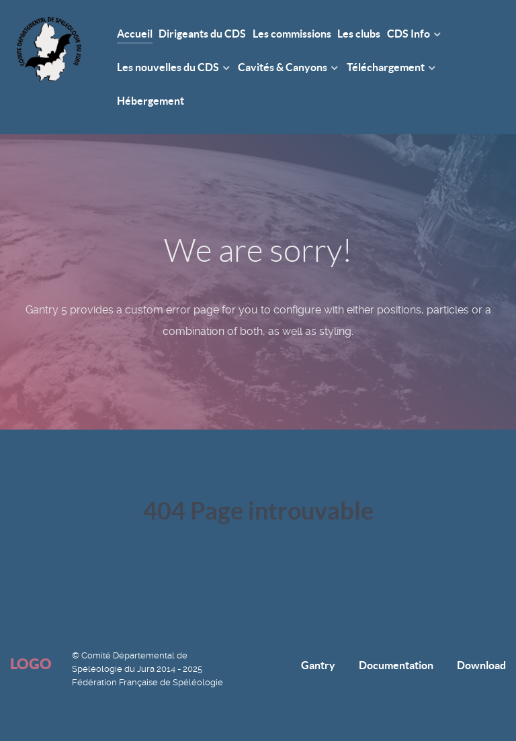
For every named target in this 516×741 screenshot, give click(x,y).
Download (481, 665)
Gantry (318, 665)
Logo (31, 663)
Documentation (396, 665)
